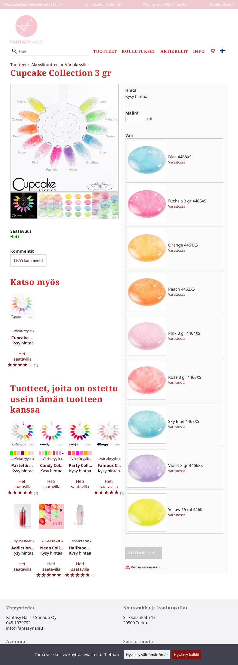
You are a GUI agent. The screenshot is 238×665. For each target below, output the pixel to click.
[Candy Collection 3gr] (51, 461)
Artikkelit (174, 51)
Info (199, 51)
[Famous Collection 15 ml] (109, 461)
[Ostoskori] (212, 51)
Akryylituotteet (47, 64)
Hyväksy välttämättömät (147, 654)
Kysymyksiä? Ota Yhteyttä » (166, 4)
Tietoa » (111, 654)
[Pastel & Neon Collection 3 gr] (22, 461)
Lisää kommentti (28, 260)
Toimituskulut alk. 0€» (103, 4)
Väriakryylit (77, 64)
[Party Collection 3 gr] (80, 461)
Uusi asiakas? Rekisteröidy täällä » (33, 4)
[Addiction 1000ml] (22, 543)
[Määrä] (135, 119)
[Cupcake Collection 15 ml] (22, 333)
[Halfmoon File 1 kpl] (80, 543)
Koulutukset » (222, 4)
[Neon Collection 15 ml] (51, 543)
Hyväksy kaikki (186, 654)
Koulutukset (138, 51)
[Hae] (49, 51)
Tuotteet (105, 51)
